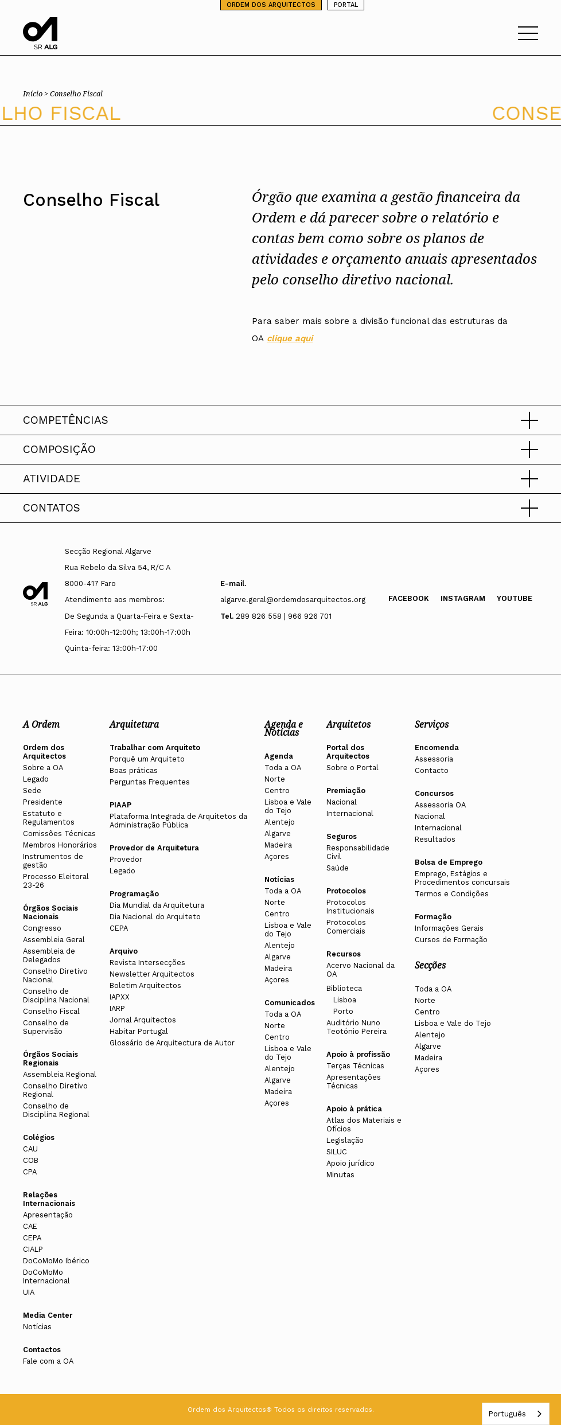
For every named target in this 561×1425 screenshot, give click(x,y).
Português (507, 1414)
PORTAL (346, 5)
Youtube (514, 598)
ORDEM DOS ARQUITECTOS (271, 5)
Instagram (463, 598)
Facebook (408, 598)
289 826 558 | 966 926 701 (284, 616)
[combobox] (516, 1414)
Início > (36, 93)
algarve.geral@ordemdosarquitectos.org (292, 599)
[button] (280, 420)
